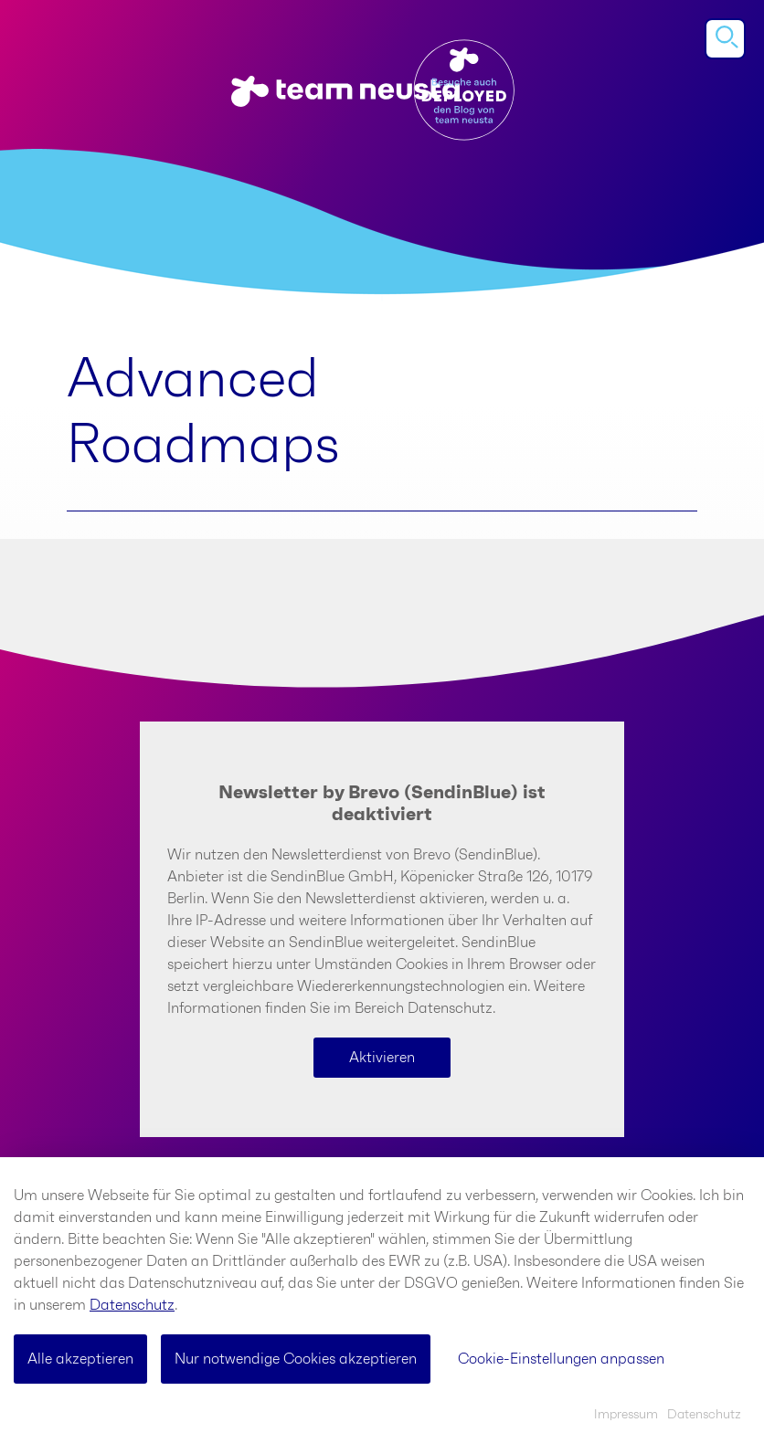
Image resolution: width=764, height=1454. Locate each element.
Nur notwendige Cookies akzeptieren (296, 1359)
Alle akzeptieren (80, 1359)
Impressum (626, 1414)
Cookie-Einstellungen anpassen (561, 1359)
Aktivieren (382, 1057)
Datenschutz (132, 1305)
